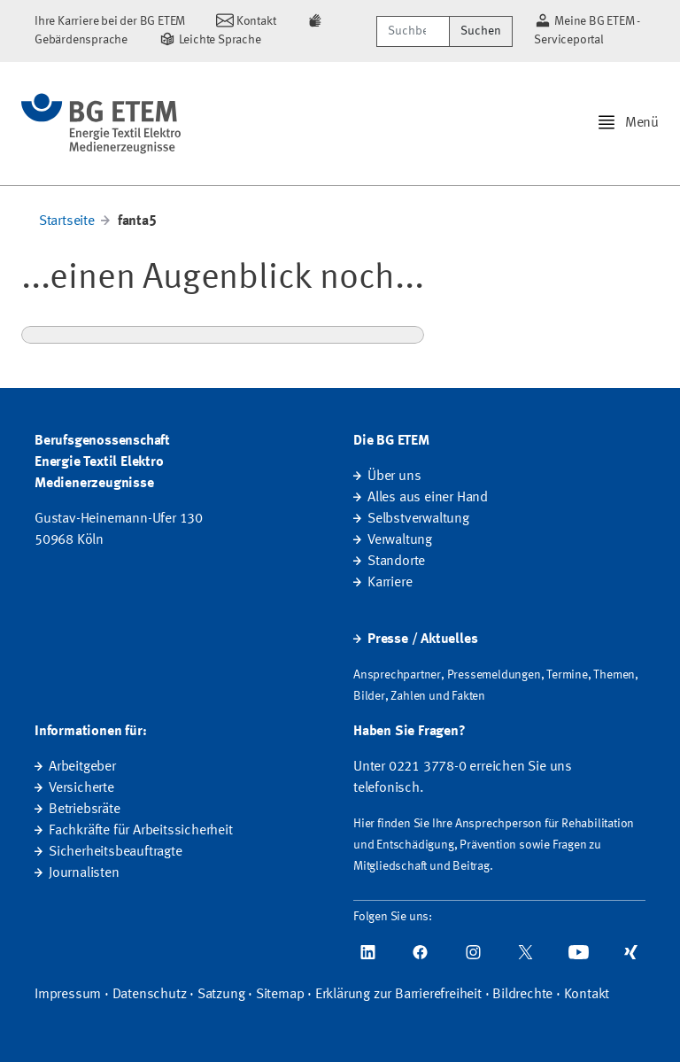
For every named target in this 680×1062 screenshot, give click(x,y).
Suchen (480, 31)
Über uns (394, 476)
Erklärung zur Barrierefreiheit (398, 995)
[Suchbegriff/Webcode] (413, 31)
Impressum (68, 995)
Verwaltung (399, 540)
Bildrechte (522, 995)
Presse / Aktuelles (422, 639)
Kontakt (587, 995)
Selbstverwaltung (418, 519)
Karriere (389, 583)
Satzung (221, 995)
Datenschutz (149, 995)
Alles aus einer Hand (427, 498)
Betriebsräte (84, 809)
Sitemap (280, 995)
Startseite (67, 221)
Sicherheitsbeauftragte (115, 852)
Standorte (396, 561)
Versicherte (81, 788)
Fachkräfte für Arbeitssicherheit (141, 831)
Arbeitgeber (82, 767)
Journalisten (84, 873)
